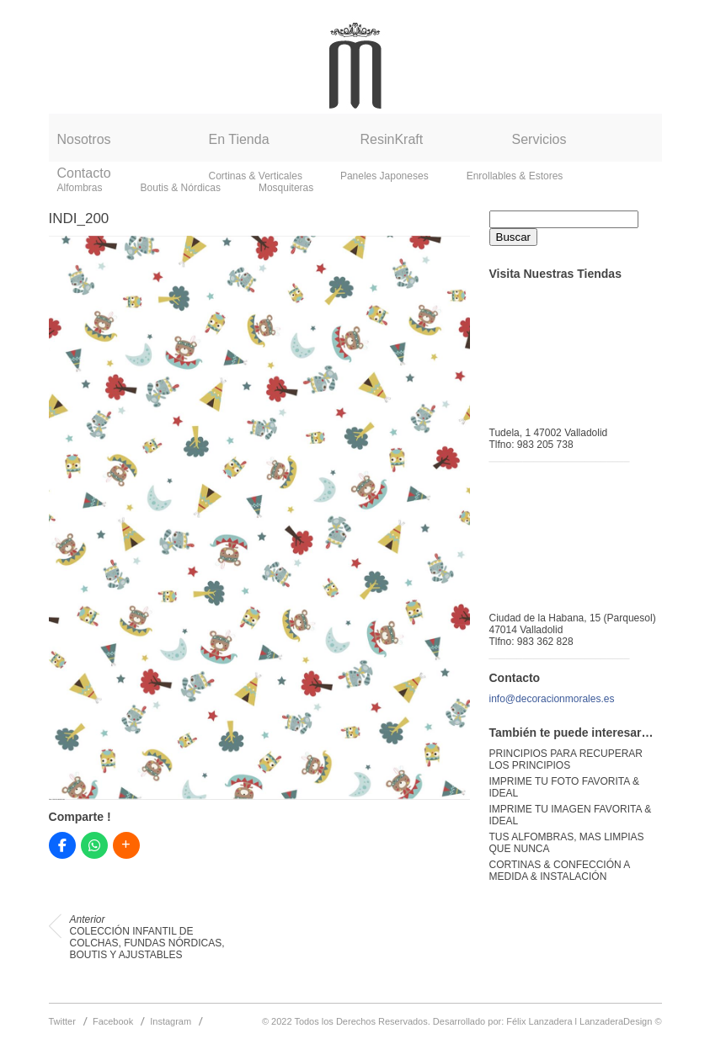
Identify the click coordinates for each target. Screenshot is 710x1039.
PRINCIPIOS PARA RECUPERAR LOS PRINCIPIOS (566, 759)
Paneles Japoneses (384, 176)
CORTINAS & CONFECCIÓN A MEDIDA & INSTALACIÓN (559, 870)
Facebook (113, 1021)
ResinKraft (392, 139)
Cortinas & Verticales (255, 176)
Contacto (84, 173)
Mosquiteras (286, 188)
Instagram (170, 1021)
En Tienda (239, 139)
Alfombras (80, 188)
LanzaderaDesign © (620, 1021)
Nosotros (84, 139)
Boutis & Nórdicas (181, 188)
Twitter (62, 1021)
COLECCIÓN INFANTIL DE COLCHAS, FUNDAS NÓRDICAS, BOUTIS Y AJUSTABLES (147, 937)
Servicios (539, 139)
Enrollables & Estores (515, 176)
